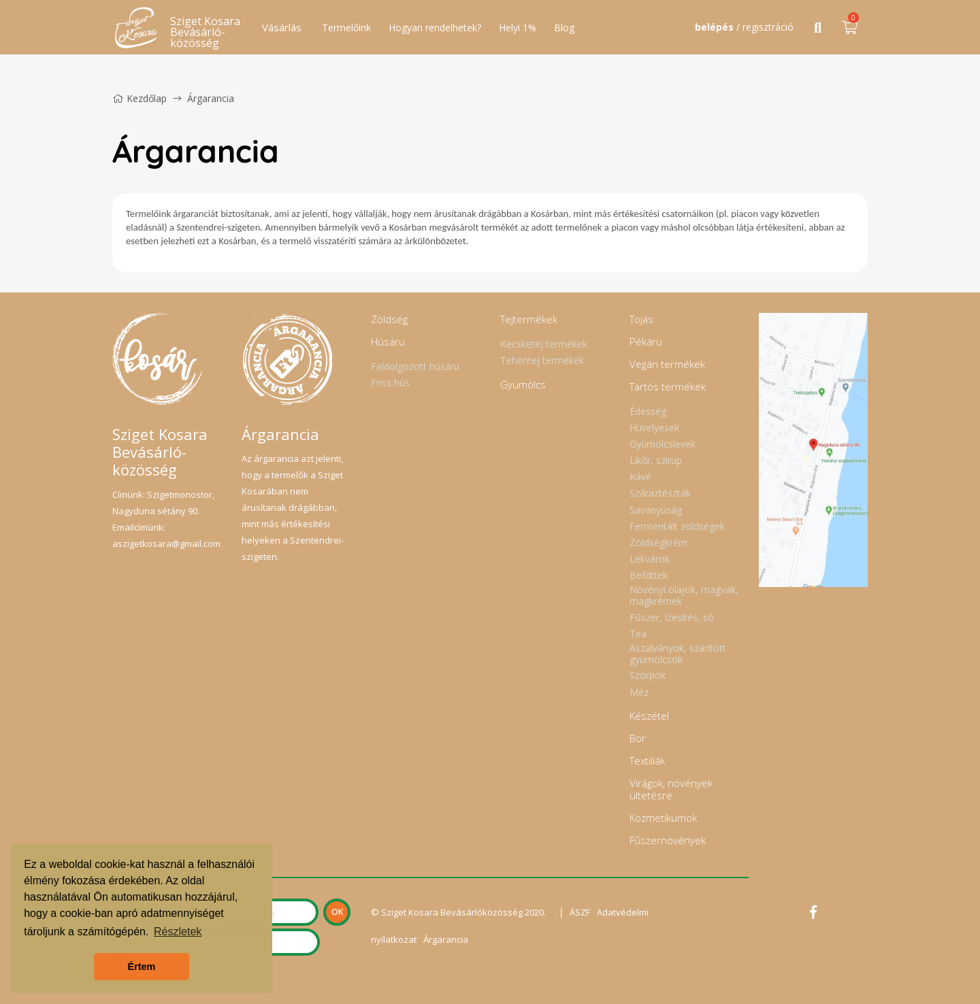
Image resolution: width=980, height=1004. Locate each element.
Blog (564, 27)
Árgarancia (445, 939)
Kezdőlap (139, 98)
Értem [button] (142, 966)
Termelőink (346, 27)
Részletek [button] (177, 931)
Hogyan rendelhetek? (435, 27)
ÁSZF (580, 912)
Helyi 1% (517, 27)
